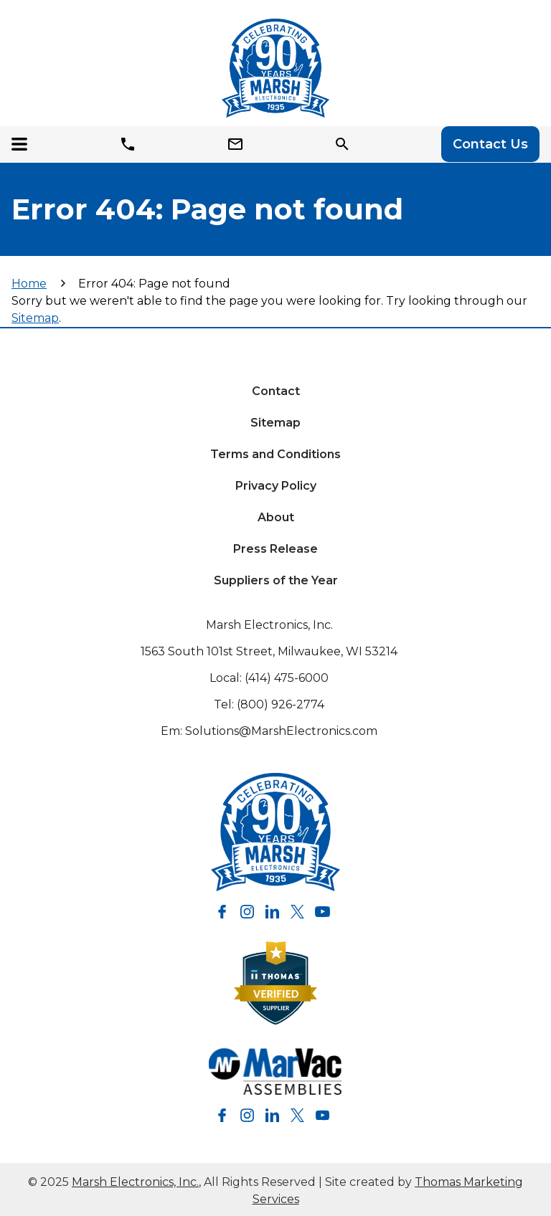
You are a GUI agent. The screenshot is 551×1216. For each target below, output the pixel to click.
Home (29, 283)
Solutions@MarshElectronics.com (281, 731)
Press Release (275, 549)
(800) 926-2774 (280, 704)
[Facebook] (222, 911)
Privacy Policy (275, 486)
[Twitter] (297, 911)
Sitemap (35, 318)
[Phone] (130, 144)
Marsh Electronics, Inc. (269, 625)
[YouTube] (322, 911)
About (276, 517)
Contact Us (490, 144)
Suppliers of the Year (276, 580)
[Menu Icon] (22, 144)
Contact (276, 391)
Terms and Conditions (275, 454)
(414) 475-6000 (287, 678)
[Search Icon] (345, 144)
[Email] (238, 144)
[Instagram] (247, 911)
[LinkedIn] (272, 911)
